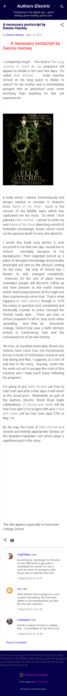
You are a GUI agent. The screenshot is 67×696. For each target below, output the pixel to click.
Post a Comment (16, 642)
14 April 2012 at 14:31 (29, 578)
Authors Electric (33, 6)
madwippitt (23, 619)
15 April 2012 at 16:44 (29, 633)
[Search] (62, 7)
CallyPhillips (24, 554)
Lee (19, 588)
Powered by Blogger (33, 675)
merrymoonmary (41, 682)
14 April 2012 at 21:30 (29, 609)
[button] (62, 25)
